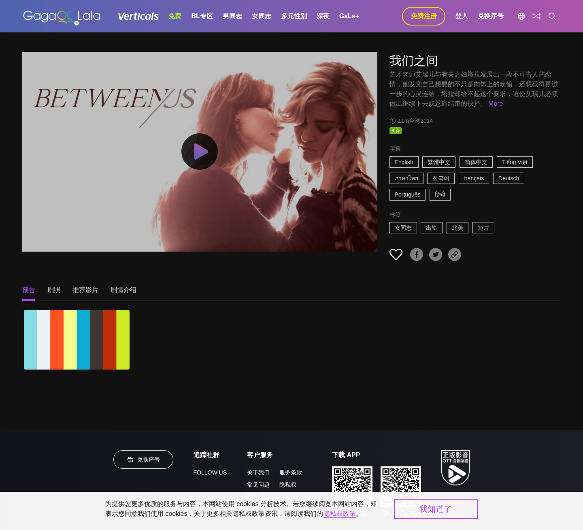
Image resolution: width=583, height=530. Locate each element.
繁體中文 (439, 162)
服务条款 (290, 472)
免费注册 (424, 16)
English (404, 162)
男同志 (232, 16)
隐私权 (287, 484)
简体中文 (476, 162)
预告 (28, 289)
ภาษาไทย (406, 178)
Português (408, 194)
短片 (483, 227)
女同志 (261, 16)
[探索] (536, 16)
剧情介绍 (123, 289)
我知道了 (435, 508)
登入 (461, 16)
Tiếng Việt (515, 162)
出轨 (431, 227)
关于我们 (258, 472)
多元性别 (294, 16)
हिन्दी (440, 194)
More (495, 103)
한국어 (440, 178)
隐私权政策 (339, 513)
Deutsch (508, 178)
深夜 (323, 16)
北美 (457, 227)
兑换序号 (491, 16)
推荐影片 (85, 289)
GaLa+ (349, 16)
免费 (174, 16)
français (474, 178)
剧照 (53, 289)
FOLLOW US (210, 472)
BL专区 (202, 16)
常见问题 (258, 484)
